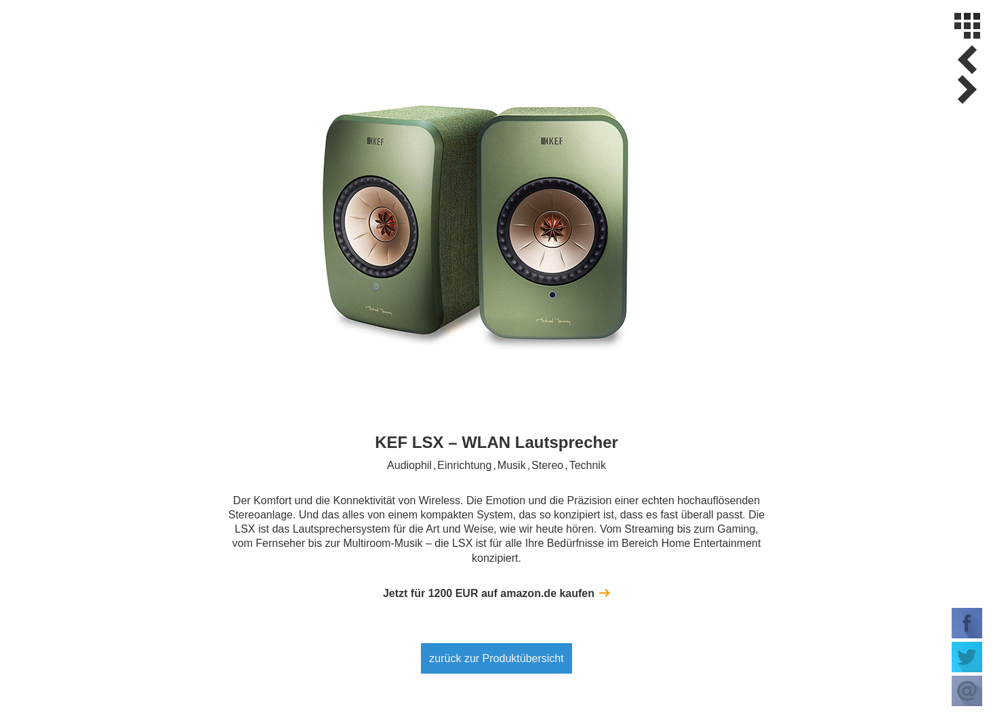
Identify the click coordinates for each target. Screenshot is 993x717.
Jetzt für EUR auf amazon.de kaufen (488, 593)
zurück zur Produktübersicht (496, 658)
